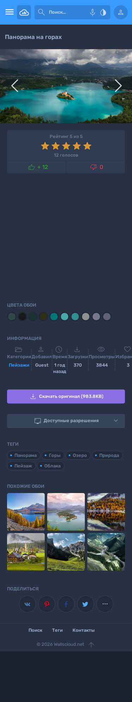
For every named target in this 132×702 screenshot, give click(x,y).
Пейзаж (23, 465)
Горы (55, 455)
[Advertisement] (66, 236)
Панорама (25, 455)
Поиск (35, 630)
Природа (109, 455)
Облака (52, 465)
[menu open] (8, 12)
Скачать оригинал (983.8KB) (66, 396)
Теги (57, 630)
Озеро (80, 455)
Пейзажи (19, 365)
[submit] (41, 12)
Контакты (84, 630)
